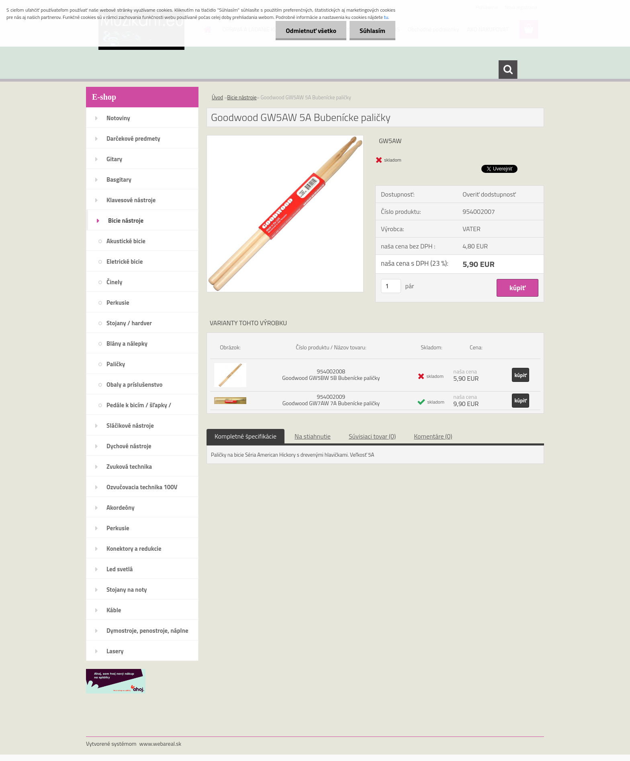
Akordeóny (120, 507)
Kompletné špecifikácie (245, 436)
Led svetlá (119, 569)
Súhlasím (372, 30)
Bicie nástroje (125, 220)
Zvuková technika (129, 466)
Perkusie (117, 302)
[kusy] (391, 286)
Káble (113, 610)
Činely (114, 282)
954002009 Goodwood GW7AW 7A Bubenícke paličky (331, 399)
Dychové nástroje (128, 446)
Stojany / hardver (129, 323)
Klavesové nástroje (130, 200)
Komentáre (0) (433, 436)
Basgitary (118, 179)
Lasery (115, 651)
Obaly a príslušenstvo (134, 384)
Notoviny (118, 118)
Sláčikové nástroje (130, 425)
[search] (508, 69)
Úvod (217, 97)
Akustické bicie (125, 241)
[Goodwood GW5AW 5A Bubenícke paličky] (285, 139)
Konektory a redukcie (134, 548)
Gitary (114, 159)
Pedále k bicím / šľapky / (138, 405)
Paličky (115, 364)
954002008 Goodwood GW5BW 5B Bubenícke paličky (331, 374)
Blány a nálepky (126, 343)
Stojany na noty (126, 589)
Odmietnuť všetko (311, 30)
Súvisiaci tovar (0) (372, 436)
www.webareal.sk (160, 743)
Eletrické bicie (124, 261)
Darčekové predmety (133, 138)
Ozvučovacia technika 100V (142, 487)
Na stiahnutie (313, 436)
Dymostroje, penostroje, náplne (147, 630)
